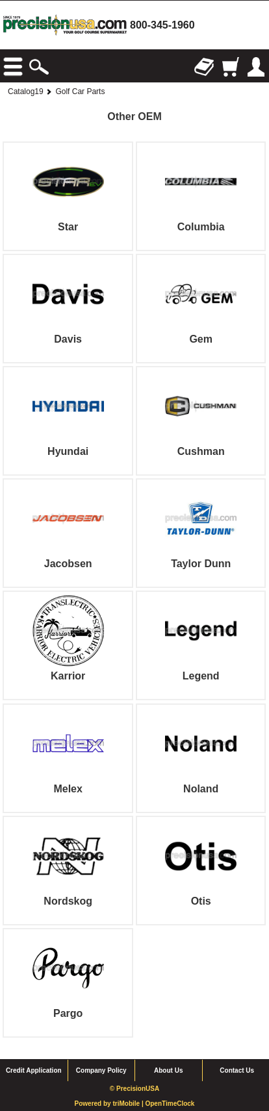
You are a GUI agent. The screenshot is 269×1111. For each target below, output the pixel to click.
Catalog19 (26, 91)
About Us (168, 1070)
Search (39, 67)
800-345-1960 (162, 25)
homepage (65, 25)
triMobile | (128, 1103)
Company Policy (101, 1070)
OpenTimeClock (169, 1103)
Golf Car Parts (80, 91)
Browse (13, 67)
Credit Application (34, 1070)
